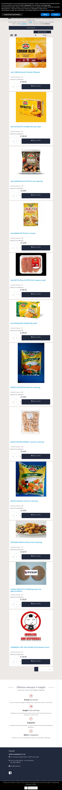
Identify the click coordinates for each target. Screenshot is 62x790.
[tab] (12, 35)
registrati (24, 24)
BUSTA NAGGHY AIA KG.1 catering (24, 501)
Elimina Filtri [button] (42, 32)
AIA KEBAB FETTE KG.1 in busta (23, 233)
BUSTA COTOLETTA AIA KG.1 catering (25, 387)
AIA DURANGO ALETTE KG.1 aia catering (27, 181)
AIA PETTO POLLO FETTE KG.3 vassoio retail (28, 280)
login (30, 22)
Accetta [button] (55, 14)
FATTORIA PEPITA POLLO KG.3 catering (26, 542)
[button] (31, 28)
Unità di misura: (15, 77)
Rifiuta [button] (45, 14)
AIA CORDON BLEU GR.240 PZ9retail (25, 72)
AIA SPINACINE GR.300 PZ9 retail (24, 323)
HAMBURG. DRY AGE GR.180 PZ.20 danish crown (30, 647)
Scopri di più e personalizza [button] (12, 14)
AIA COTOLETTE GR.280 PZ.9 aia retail (26, 127)
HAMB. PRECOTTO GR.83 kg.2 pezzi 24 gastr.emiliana (26, 590)
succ (50, 669)
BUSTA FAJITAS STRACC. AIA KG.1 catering (27, 442)
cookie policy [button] (47, 5)
